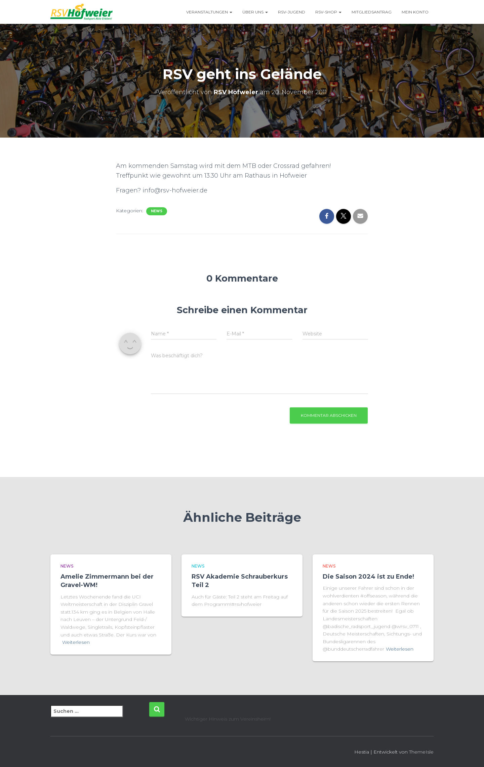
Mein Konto (415, 11)
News (156, 211)
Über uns (255, 11)
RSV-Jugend (291, 11)
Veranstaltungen (209, 11)
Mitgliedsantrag (372, 11)
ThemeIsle (421, 752)
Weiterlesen (76, 642)
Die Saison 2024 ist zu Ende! (369, 576)
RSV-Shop (328, 11)
